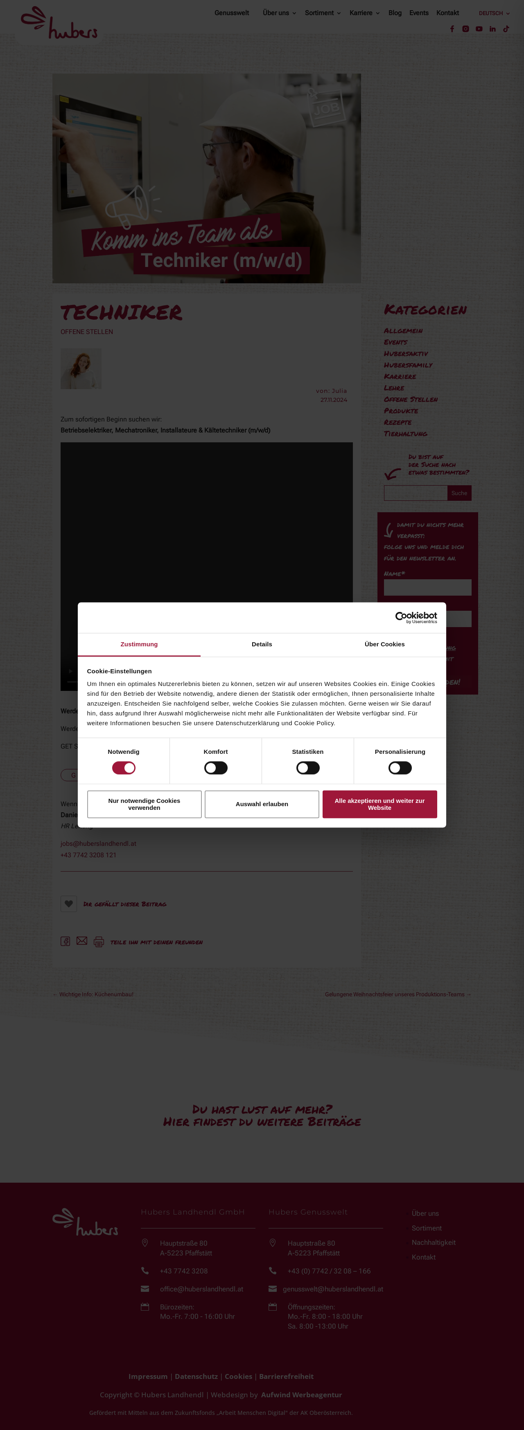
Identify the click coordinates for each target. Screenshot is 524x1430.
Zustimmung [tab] (139, 644)
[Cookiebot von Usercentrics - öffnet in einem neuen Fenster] (401, 618)
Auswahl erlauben (262, 804)
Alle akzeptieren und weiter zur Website (379, 804)
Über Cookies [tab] (385, 644)
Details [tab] (262, 644)
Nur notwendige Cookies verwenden (144, 804)
